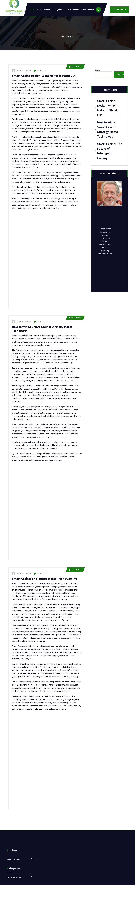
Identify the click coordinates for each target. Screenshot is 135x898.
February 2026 (13, 883)
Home (32, 9)
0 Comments (40, 70)
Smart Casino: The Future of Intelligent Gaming (44, 578)
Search (98, 70)
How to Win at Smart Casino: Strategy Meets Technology (107, 129)
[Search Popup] (98, 9)
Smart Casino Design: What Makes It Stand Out (44, 76)
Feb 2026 (75, 66)
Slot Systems (58, 9)
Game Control (43, 9)
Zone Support (88, 9)
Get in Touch (119, 9)
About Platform (73, 9)
